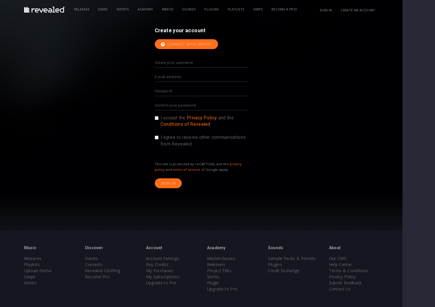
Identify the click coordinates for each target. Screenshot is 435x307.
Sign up (184, 183)
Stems (229, 276)
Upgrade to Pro (177, 283)
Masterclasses (237, 258)
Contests (110, 264)
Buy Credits (173, 264)
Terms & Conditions (365, 270)
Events (139, 9)
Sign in (342, 10)
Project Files (235, 270)
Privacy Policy (218, 118)
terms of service (203, 169)
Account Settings (178, 258)
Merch (184, 9)
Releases (98, 9)
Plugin (229, 283)
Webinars (232, 264)
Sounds (205, 9)
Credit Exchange (300, 270)
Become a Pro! (300, 9)
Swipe (274, 9)
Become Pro (113, 276)
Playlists (252, 9)
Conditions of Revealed (202, 124)
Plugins (228, 9)
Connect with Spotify (203, 44)
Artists (46, 283)
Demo (119, 9)
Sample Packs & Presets (308, 258)
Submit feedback (361, 283)
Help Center (357, 264)
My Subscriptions (179, 276)
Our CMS (354, 258)
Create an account (374, 10)
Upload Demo (54, 270)
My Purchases (176, 270)
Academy (162, 9)
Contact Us (356, 289)
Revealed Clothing (118, 270)
